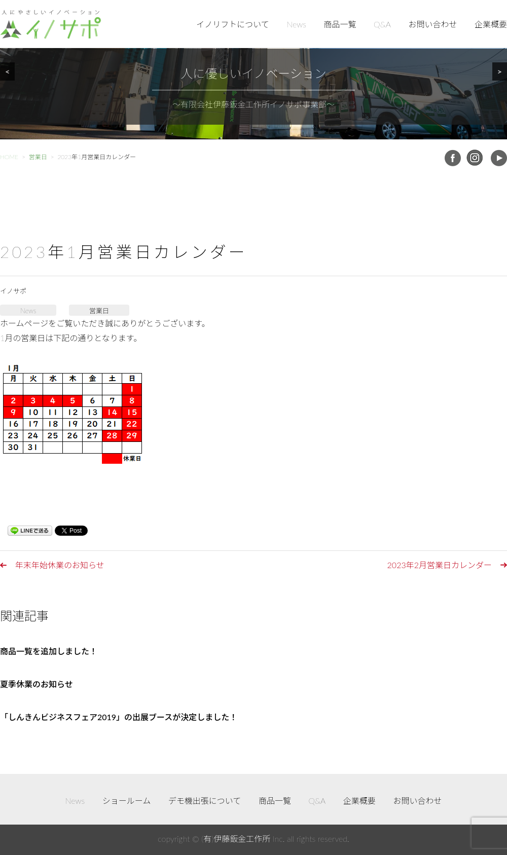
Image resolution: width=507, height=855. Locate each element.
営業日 (99, 311)
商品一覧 (340, 24)
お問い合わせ (432, 24)
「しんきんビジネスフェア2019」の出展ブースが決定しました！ (118, 717)
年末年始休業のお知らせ (59, 565)
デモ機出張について (204, 800)
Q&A (382, 24)
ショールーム (126, 800)
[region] (253, 69)
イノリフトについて (232, 24)
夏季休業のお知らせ (36, 684)
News (296, 24)
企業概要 (491, 24)
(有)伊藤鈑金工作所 (235, 838)
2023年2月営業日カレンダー (439, 565)
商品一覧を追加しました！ (48, 651)
